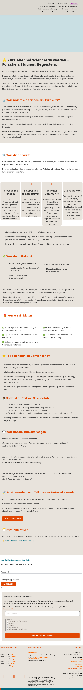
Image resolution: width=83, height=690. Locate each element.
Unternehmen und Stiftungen (48, 9)
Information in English (75, 669)
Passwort (5, 572)
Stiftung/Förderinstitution (17, 629)
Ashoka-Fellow (32, 652)
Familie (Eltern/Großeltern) (17, 621)
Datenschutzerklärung (9, 609)
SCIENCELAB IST (35, 647)
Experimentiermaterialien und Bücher (65, 12)
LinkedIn (12, 663)
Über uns (51, 3)
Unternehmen (13, 627)
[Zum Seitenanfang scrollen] (0, 689)
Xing (11, 666)
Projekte (65, 9)
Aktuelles (45, 12)
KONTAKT (78, 647)
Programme (62, 3)
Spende (74, 9)
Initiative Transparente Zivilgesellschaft (39, 657)
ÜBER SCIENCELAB (8, 647)
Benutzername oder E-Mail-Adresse (16, 564)
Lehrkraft (11, 625)
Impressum (79, 664)
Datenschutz (78, 666)
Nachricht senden (77, 662)
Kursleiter (73, 3)
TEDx (11, 654)
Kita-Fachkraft (13, 623)
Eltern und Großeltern (47, 6)
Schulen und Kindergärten (68, 6)
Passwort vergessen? (5, 587)
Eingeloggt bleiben (10, 579)
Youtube (12, 661)
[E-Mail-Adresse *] (42, 613)
